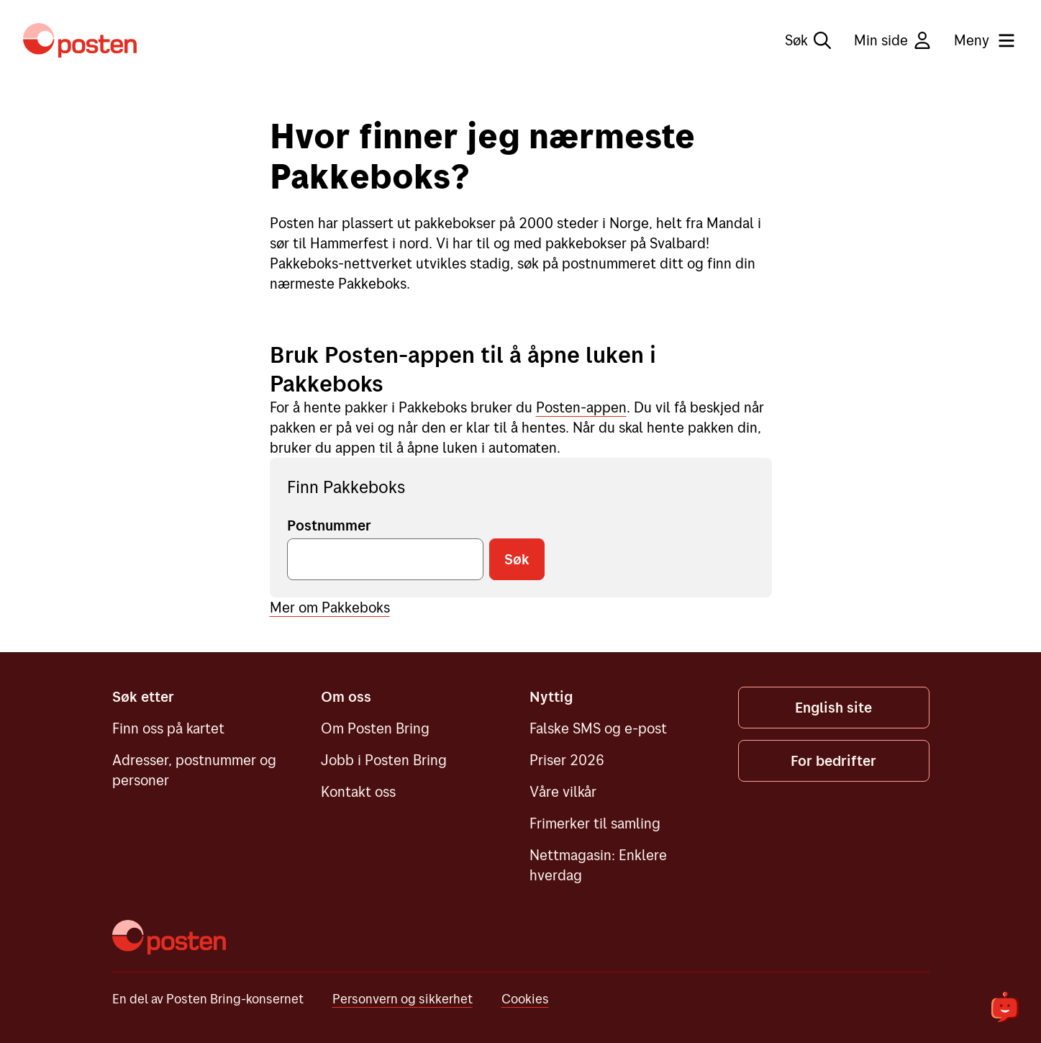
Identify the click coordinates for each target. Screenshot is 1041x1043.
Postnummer (329, 525)
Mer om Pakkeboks (330, 607)
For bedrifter (833, 760)
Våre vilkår (562, 791)
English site (833, 707)
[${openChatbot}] (1005, 1007)
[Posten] (169, 937)
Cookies (525, 998)
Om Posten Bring (375, 728)
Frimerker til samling (594, 823)
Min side (892, 40)
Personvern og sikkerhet (402, 998)
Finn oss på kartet (168, 728)
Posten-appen (581, 407)
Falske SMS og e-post (598, 728)
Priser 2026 (566, 760)
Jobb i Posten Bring (384, 760)
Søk (808, 40)
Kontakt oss (358, 791)
